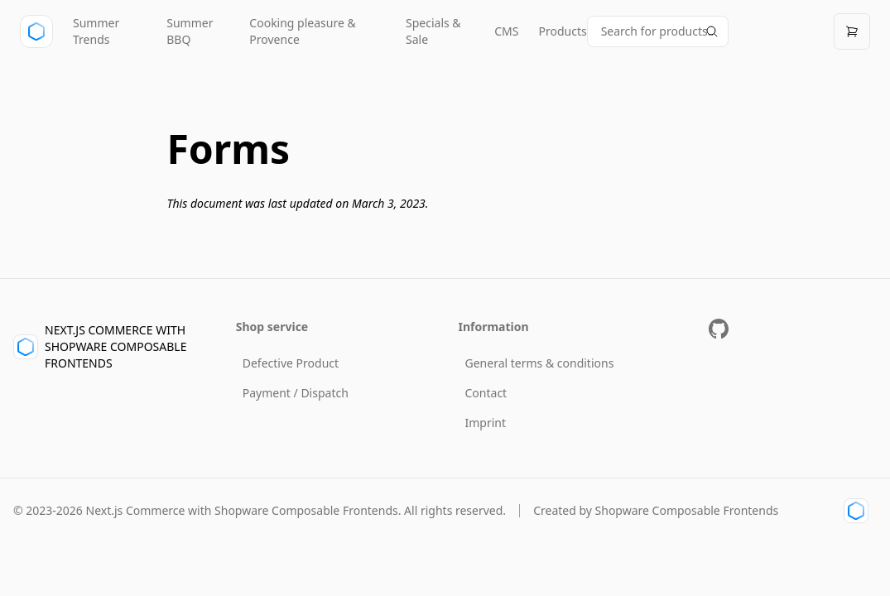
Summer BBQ (189, 31)
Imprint (486, 422)
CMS (506, 31)
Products (562, 31)
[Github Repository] (719, 329)
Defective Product (291, 363)
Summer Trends (96, 31)
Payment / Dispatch (296, 393)
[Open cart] (852, 31)
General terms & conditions (539, 363)
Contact (486, 393)
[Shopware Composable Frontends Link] (853, 510)
